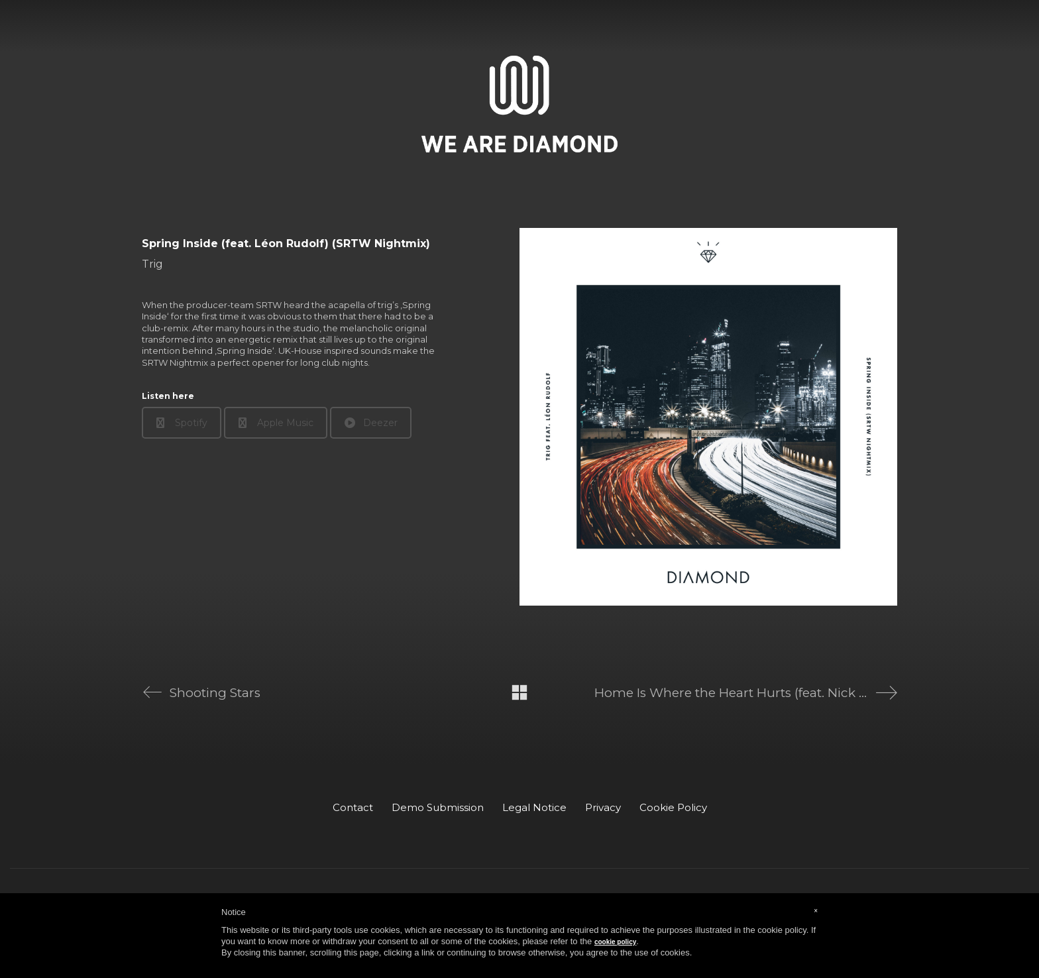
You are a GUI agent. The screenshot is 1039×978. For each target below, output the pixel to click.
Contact (353, 807)
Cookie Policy (673, 807)
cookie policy (615, 942)
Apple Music (276, 423)
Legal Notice (534, 807)
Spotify (181, 423)
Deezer (371, 423)
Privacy (603, 807)
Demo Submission (438, 807)
